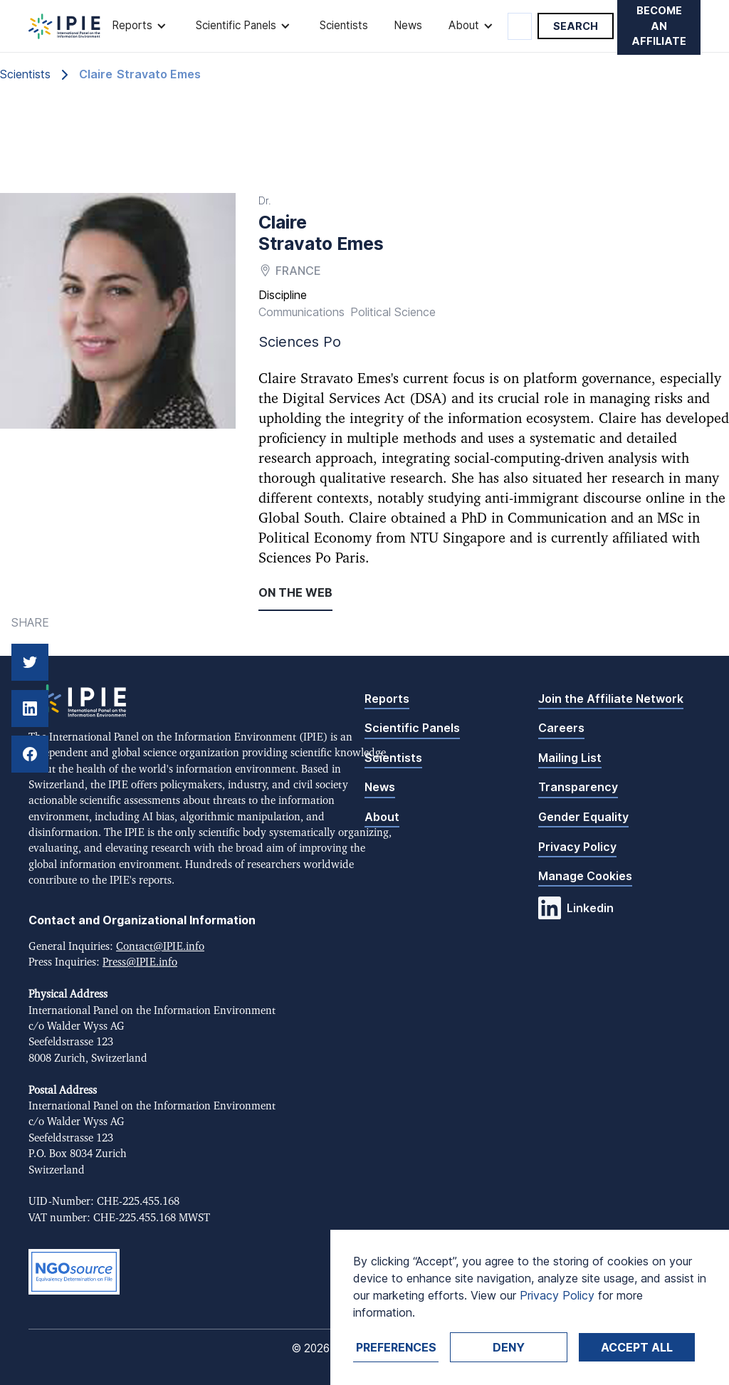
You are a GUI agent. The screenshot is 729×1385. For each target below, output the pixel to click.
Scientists (344, 25)
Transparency (578, 787)
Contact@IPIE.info (160, 946)
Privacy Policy (577, 847)
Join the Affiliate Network (610, 698)
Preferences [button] (396, 1347)
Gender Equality (583, 817)
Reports (386, 698)
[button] (140, 26)
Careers (561, 728)
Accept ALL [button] (637, 1347)
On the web (295, 592)
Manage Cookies (585, 876)
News (408, 25)
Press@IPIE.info (140, 962)
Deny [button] (509, 1347)
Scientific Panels (412, 728)
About (381, 817)
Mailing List (570, 758)
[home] (64, 26)
